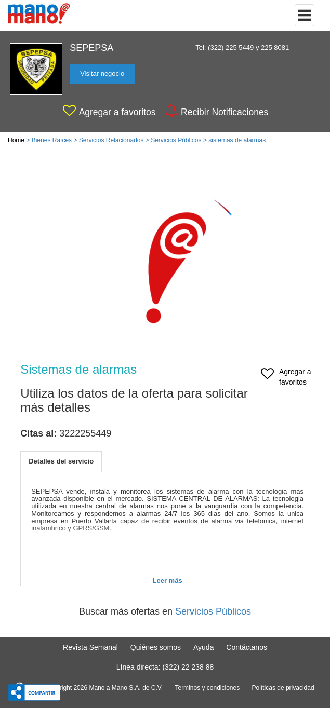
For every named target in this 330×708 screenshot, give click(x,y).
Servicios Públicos (176, 140)
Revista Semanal (90, 647)
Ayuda (203, 647)
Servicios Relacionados (111, 140)
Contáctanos (246, 647)
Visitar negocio (102, 73)
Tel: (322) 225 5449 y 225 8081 (242, 47)
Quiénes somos (155, 647)
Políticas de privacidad (283, 687)
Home (16, 140)
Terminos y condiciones (207, 687)
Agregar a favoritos (286, 377)
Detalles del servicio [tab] (61, 461)
